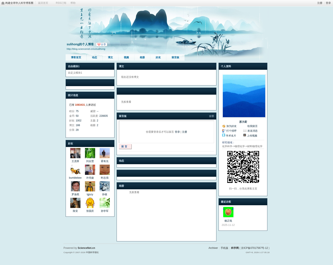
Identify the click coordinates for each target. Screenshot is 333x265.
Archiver (213, 247)
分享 (103, 44)
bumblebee (75, 177)
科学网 (235, 247)
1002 (79, 120)
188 (78, 125)
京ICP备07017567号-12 (254, 247)
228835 (103, 115)
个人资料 (226, 66)
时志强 (105, 177)
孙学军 (105, 210)
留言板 (175, 57)
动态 (94, 57)
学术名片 (231, 135)
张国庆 (90, 210)
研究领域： (228, 142)
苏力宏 (243, 121)
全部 (211, 116)
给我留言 (252, 126)
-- (98, 111)
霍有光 (105, 161)
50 (77, 115)
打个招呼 (231, 130)
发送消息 (252, 130)
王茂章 (75, 161)
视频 (126, 57)
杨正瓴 (228, 220)
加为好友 (231, 126)
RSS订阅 (61, 2)
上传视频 (252, 135)
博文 (110, 57)
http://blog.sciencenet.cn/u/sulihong (86, 48)
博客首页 (76, 57)
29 (77, 129)
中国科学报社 (92, 252)
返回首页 (43, 2)
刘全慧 (90, 161)
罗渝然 (75, 194)
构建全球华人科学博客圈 (19, 2)
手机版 (224, 247)
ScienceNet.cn (86, 247)
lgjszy (90, 194)
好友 (158, 57)
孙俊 (104, 194)
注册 (319, 2)
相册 (142, 57)
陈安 (75, 210)
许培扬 (90, 177)
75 (77, 111)
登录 (328, 2)
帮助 (73, 2)
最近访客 (226, 201)
